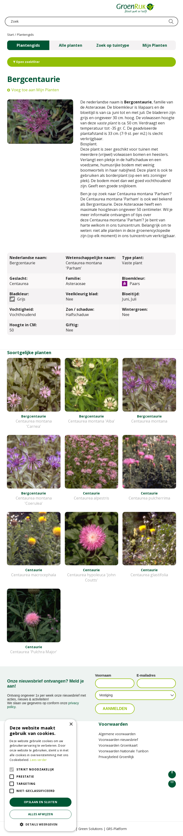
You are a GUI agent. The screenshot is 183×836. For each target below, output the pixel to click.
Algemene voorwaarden (117, 734)
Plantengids (28, 45)
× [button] (71, 724)
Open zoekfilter (26, 62)
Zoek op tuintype (112, 45)
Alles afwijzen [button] (40, 814)
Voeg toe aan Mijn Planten (35, 89)
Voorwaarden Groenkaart (118, 745)
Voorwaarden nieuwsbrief (118, 739)
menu (8, 8)
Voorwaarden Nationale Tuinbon (123, 751)
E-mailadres (146, 675)
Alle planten (70, 45)
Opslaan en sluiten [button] (40, 802)
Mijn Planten (154, 45)
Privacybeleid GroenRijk (116, 756)
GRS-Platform (116, 828)
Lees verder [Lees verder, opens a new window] (38, 760)
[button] (40, 824)
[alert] (40, 775)
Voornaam (103, 675)
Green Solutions (90, 828)
